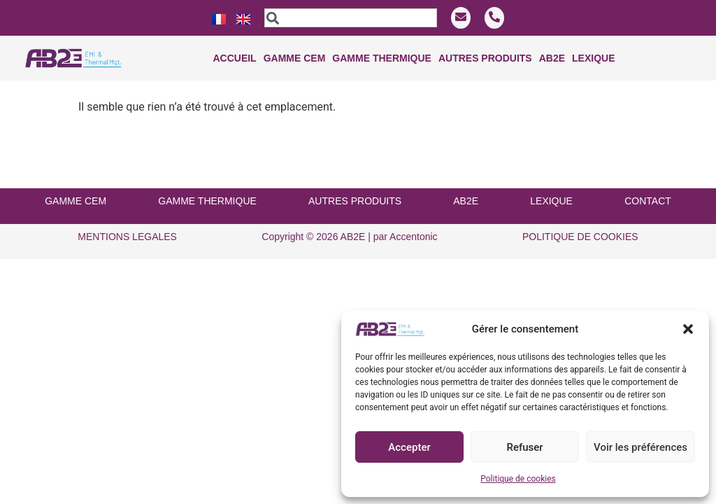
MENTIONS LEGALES (127, 218)
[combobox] (350, 17)
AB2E (465, 182)
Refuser (524, 447)
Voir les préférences (640, 447)
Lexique (593, 58)
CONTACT (647, 182)
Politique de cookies (517, 479)
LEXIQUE (551, 182)
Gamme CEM (295, 58)
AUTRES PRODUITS (354, 182)
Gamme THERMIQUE (381, 58)
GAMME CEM (75, 182)
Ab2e (552, 58)
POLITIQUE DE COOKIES (580, 218)
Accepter (409, 447)
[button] (688, 329)
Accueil (234, 58)
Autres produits (485, 58)
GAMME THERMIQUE (207, 182)
